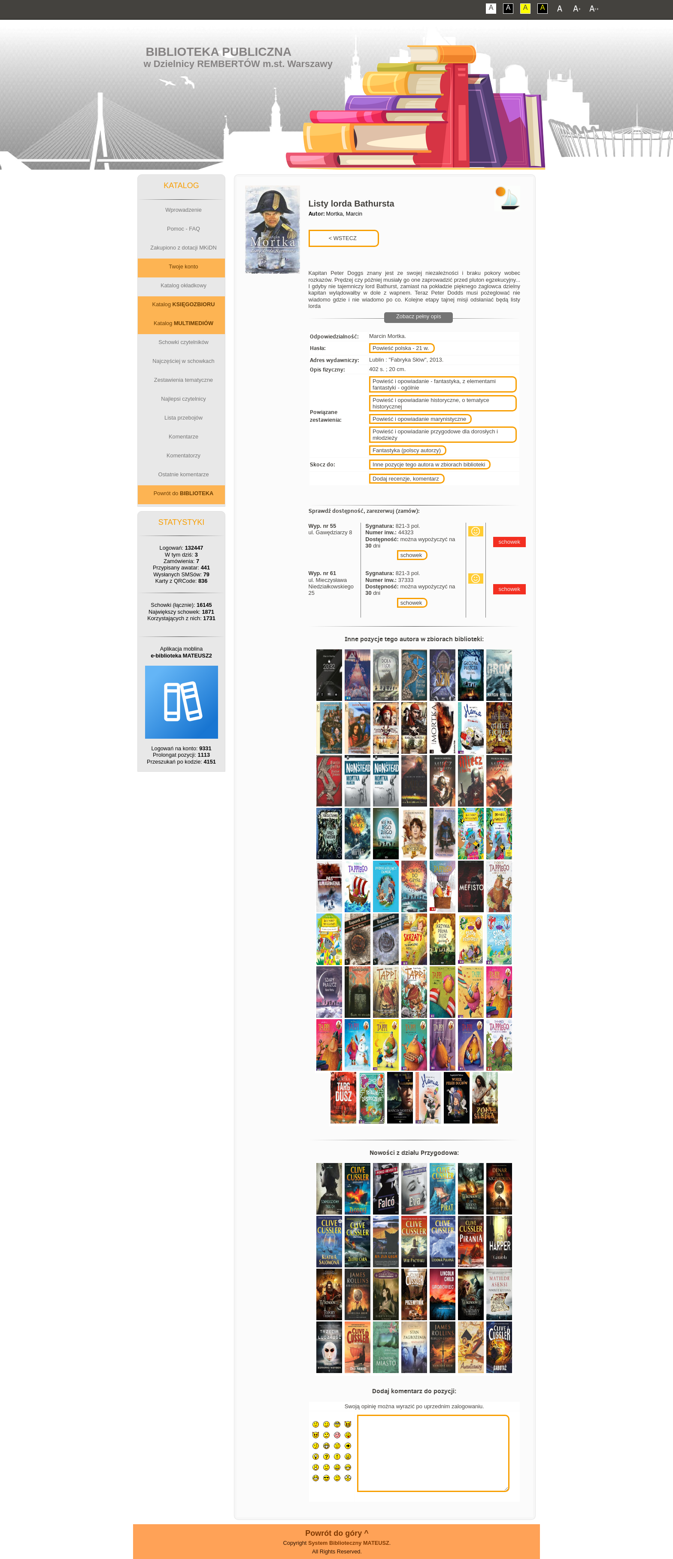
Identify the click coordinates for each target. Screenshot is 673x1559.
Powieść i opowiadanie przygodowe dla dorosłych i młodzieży (435, 434)
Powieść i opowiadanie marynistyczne (419, 419)
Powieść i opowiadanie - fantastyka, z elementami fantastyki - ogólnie (434, 384)
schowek (411, 555)
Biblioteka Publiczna (219, 51)
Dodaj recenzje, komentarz (406, 478)
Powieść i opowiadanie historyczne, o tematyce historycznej (431, 403)
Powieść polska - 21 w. (401, 348)
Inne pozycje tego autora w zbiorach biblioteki (429, 464)
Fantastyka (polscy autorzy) (407, 450)
